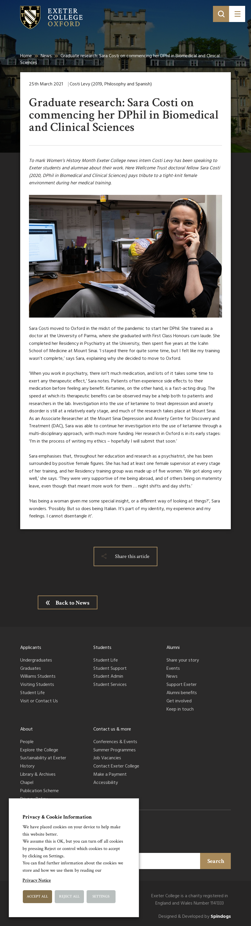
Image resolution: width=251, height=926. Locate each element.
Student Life (32, 693)
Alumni (173, 648)
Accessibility (105, 783)
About (26, 729)
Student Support (110, 668)
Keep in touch (180, 709)
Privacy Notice (37, 880)
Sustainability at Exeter (43, 758)
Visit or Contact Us (39, 701)
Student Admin (108, 676)
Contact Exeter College (116, 766)
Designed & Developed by (195, 916)
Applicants (30, 648)
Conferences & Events (115, 742)
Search (215, 861)
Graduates (30, 668)
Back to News (73, 603)
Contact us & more (112, 729)
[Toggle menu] (237, 14)
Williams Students (38, 676)
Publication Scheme (39, 791)
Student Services (110, 685)
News (46, 56)
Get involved (179, 701)
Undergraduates (36, 660)
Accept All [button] (37, 896)
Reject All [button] (69, 896)
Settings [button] (100, 896)
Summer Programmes (114, 750)
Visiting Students (37, 685)
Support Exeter (181, 685)
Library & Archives (38, 774)
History (27, 766)
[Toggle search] (221, 14)
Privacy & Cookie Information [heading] (57, 817)
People (27, 742)
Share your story (182, 660)
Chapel (26, 783)
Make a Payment (110, 774)
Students (102, 648)
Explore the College (39, 750)
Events (173, 668)
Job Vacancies (107, 758)
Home (26, 56)
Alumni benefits (181, 693)
